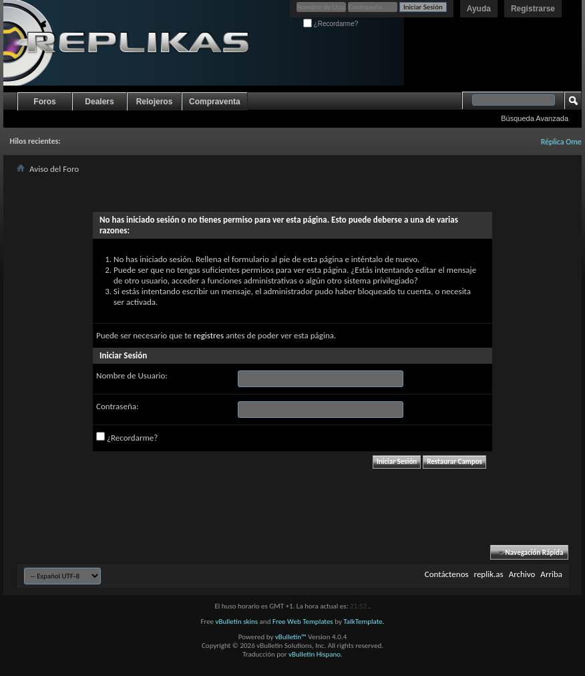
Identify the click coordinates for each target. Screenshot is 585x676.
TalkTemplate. (363, 621)
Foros (44, 101)
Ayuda (479, 8)
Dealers (99, 101)
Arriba (551, 574)
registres (209, 335)
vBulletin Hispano (314, 654)
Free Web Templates (302, 621)
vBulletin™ (291, 637)
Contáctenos (447, 574)
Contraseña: (117, 406)
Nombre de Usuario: (132, 375)
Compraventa (214, 101)
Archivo (522, 574)
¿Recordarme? (330, 23)
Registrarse (533, 8)
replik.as (489, 574)
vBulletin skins (237, 621)
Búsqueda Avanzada (534, 118)
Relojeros (154, 101)
